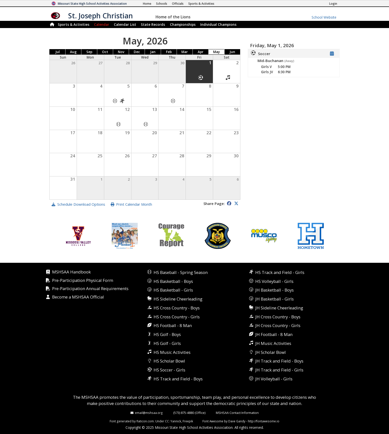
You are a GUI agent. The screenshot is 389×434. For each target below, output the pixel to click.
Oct (105, 52)
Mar (184, 52)
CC (167, 421)
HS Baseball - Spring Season (181, 272)
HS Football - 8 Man (173, 325)
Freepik (188, 421)
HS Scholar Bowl (169, 361)
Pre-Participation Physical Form (82, 280)
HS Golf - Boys (167, 334)
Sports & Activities (73, 24)
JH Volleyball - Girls (273, 379)
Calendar (101, 24)
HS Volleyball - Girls (274, 281)
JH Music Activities (273, 343)
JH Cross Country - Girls (277, 325)
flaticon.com (145, 421)
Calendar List (125, 24)
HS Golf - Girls (167, 343)
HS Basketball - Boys (173, 281)
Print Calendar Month (134, 204)
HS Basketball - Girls (173, 290)
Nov (121, 52)
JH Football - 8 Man (273, 334)
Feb (169, 52)
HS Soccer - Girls (169, 370)
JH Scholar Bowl (270, 352)
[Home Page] (147, 3)
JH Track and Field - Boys (279, 361)
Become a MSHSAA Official (78, 297)
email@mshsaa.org (149, 413)
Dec (137, 52)
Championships (182, 24)
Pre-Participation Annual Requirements (90, 288)
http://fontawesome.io (263, 421)
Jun (232, 52)
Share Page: (214, 203)
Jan (153, 52)
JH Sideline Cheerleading (279, 308)
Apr (200, 52)
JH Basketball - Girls (274, 299)
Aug (73, 52)
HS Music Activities (172, 352)
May (216, 52)
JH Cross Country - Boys (277, 317)
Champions (218, 24)
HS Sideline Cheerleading (178, 299)
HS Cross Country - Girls (177, 317)
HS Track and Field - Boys (178, 379)
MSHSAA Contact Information (237, 412)
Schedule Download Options (81, 204)
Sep (89, 52)
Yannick (175, 421)
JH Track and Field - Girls (279, 370)
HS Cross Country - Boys (177, 308)
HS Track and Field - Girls (279, 272)
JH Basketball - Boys (274, 290)
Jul (57, 52)
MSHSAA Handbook (71, 272)
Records (153, 24)
